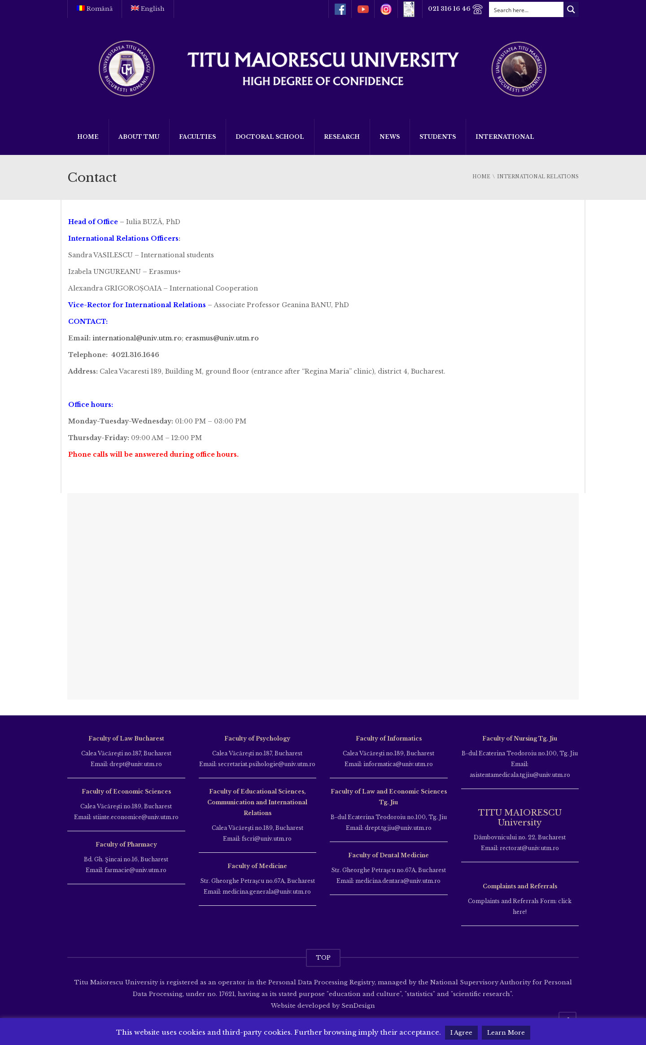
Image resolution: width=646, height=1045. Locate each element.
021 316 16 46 (454, 9)
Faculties (197, 136)
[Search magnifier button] (571, 9)
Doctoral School (270, 136)
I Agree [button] (461, 1032)
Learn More (506, 1032)
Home (88, 136)
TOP (323, 957)
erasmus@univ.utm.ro (222, 338)
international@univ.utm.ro (137, 338)
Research (342, 136)
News (390, 136)
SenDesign (357, 1006)
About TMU (138, 136)
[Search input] (526, 9)
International (505, 136)
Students (437, 136)
